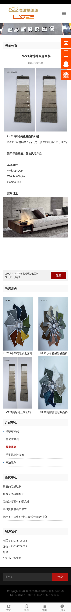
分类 (44, 607)
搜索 (60, 576)
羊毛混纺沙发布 (15, 454)
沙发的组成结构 (12, 486)
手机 (27, 607)
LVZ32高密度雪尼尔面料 (53, 412)
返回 (58, 275)
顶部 (62, 607)
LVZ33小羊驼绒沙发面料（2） (17, 354)
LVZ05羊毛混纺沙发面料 (26, 273)
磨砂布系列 (12, 431)
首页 (9, 607)
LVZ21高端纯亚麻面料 (18, 412)
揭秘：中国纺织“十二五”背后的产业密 (25, 516)
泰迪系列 (11, 462)
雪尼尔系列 (12, 439)
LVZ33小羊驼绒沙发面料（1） (53, 354)
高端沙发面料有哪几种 (16, 501)
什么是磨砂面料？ (13, 494)
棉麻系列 (11, 446)
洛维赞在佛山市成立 (15, 509)
